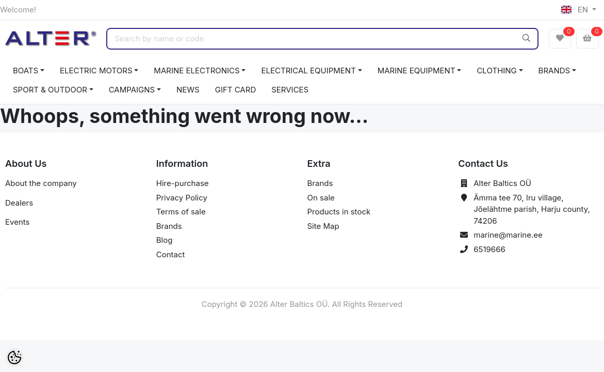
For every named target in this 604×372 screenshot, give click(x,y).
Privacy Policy (181, 198)
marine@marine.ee (508, 235)
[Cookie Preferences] (14, 357)
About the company (41, 183)
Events (17, 222)
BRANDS (554, 70)
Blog (164, 240)
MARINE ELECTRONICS (196, 70)
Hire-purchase (182, 183)
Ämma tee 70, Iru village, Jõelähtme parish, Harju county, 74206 (532, 209)
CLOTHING (496, 70)
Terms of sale (181, 211)
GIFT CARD (235, 90)
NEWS (188, 90)
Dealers (19, 203)
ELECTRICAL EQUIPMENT (308, 70)
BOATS (25, 70)
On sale (321, 198)
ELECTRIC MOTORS (96, 70)
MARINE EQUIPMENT (416, 70)
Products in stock (339, 211)
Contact (170, 254)
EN (575, 9)
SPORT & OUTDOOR (50, 90)
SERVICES (289, 90)
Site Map (323, 226)
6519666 (489, 249)
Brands (169, 226)
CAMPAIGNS (132, 90)
